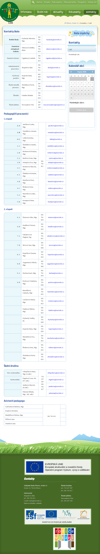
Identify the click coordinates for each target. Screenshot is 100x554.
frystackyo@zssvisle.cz (56, 319)
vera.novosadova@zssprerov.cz (54, 105)
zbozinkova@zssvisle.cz (54, 86)
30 (92, 94)
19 (78, 90)
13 (81, 86)
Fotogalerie (82, 2)
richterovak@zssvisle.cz (56, 153)
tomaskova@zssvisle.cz (56, 132)
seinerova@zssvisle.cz (55, 217)
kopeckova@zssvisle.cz (56, 254)
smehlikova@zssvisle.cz (55, 146)
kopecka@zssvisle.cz (56, 329)
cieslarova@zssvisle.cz (56, 301)
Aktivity (39, 2)
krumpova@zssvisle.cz (56, 202)
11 (75, 86)
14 (85, 86)
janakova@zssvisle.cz (56, 386)
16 (92, 86)
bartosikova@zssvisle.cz (56, 292)
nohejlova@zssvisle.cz (56, 162)
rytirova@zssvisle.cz (56, 158)
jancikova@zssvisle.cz (56, 126)
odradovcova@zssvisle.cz (56, 236)
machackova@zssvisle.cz (55, 338)
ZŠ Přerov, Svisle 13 (71, 23)
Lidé (70, 49)
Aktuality (58, 12)
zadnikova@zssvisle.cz (56, 175)
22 (88, 90)
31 (71, 98)
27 (81, 94)
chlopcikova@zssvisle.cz (56, 373)
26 (78, 94)
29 (88, 94)
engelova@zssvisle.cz (56, 380)
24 (71, 94)
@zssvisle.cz (56, 77)
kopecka (49, 77)
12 (78, 86)
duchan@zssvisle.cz (56, 273)
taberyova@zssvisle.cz (54, 49)
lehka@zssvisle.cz (56, 139)
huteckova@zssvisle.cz (56, 181)
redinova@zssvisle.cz (55, 188)
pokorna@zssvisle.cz (56, 393)
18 (75, 90)
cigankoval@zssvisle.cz (54, 58)
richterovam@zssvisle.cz (55, 168)
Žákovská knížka (70, 2)
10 (71, 86)
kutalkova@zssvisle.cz (55, 227)
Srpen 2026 (81, 72)
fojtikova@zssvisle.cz (55, 310)
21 (85, 90)
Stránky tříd (92, 2)
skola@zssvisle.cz (54, 68)
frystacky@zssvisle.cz (53, 40)
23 (92, 90)
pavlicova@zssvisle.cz (56, 282)
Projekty (47, 2)
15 (88, 86)
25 (75, 94)
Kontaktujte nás (74, 54)
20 (81, 90)
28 (85, 94)
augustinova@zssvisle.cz (55, 264)
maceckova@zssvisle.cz (56, 195)
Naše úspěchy (57, 2)
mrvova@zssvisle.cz (56, 245)
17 (71, 90)
